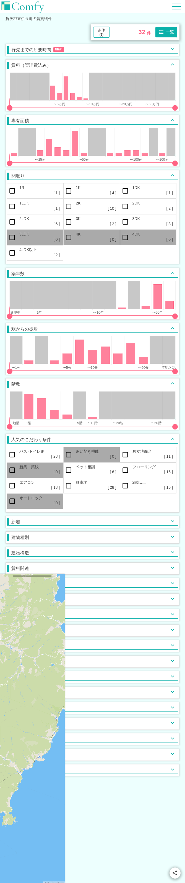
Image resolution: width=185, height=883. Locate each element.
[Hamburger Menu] (176, 6)
